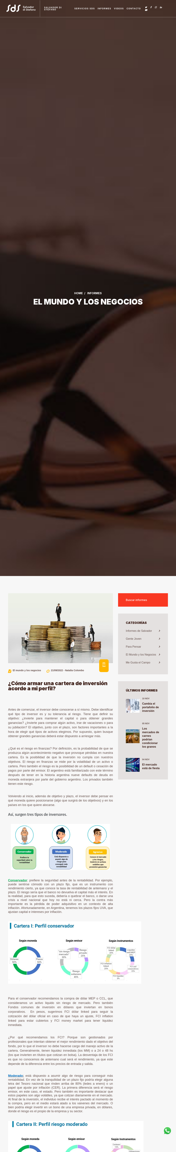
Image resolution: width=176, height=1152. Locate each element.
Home (78, 293)
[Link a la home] (24, 8)
